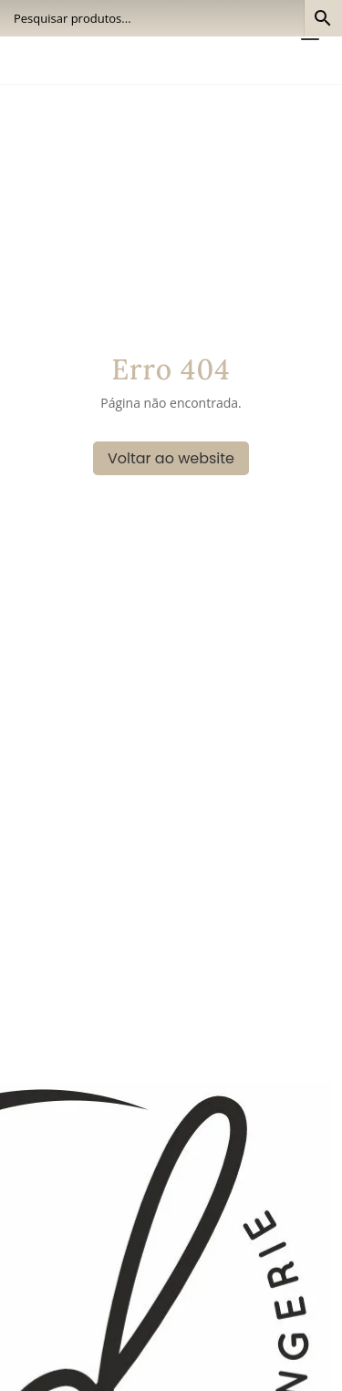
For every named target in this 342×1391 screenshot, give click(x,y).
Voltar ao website (171, 458)
